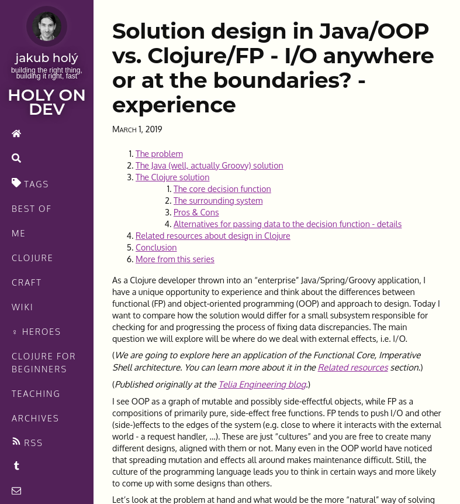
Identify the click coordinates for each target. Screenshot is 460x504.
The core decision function (222, 188)
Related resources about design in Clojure (213, 235)
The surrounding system (218, 200)
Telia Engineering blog (262, 384)
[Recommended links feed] (47, 467)
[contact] (47, 491)
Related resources (353, 367)
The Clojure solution (172, 177)
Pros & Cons (196, 212)
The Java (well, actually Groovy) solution (209, 165)
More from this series (175, 258)
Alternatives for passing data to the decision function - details (288, 223)
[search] (47, 159)
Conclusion (156, 247)
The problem (159, 153)
